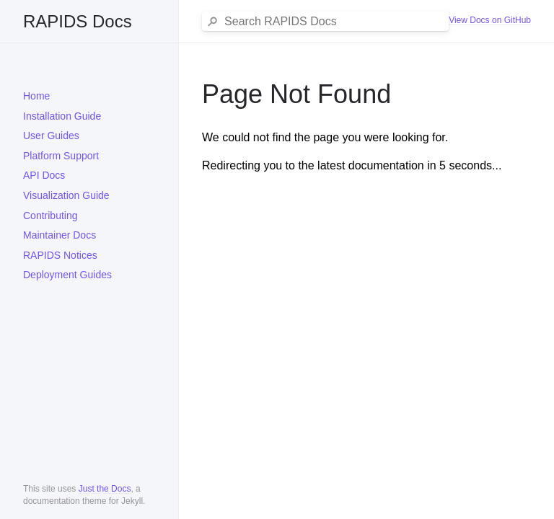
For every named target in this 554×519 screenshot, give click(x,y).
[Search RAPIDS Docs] (333, 21)
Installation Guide (62, 116)
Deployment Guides (67, 274)
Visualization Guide (66, 195)
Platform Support (61, 155)
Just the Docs (105, 489)
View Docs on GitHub (490, 20)
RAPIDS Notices (60, 255)
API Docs (44, 175)
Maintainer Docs (59, 235)
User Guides (51, 135)
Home (36, 96)
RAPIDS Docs (77, 21)
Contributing (50, 215)
